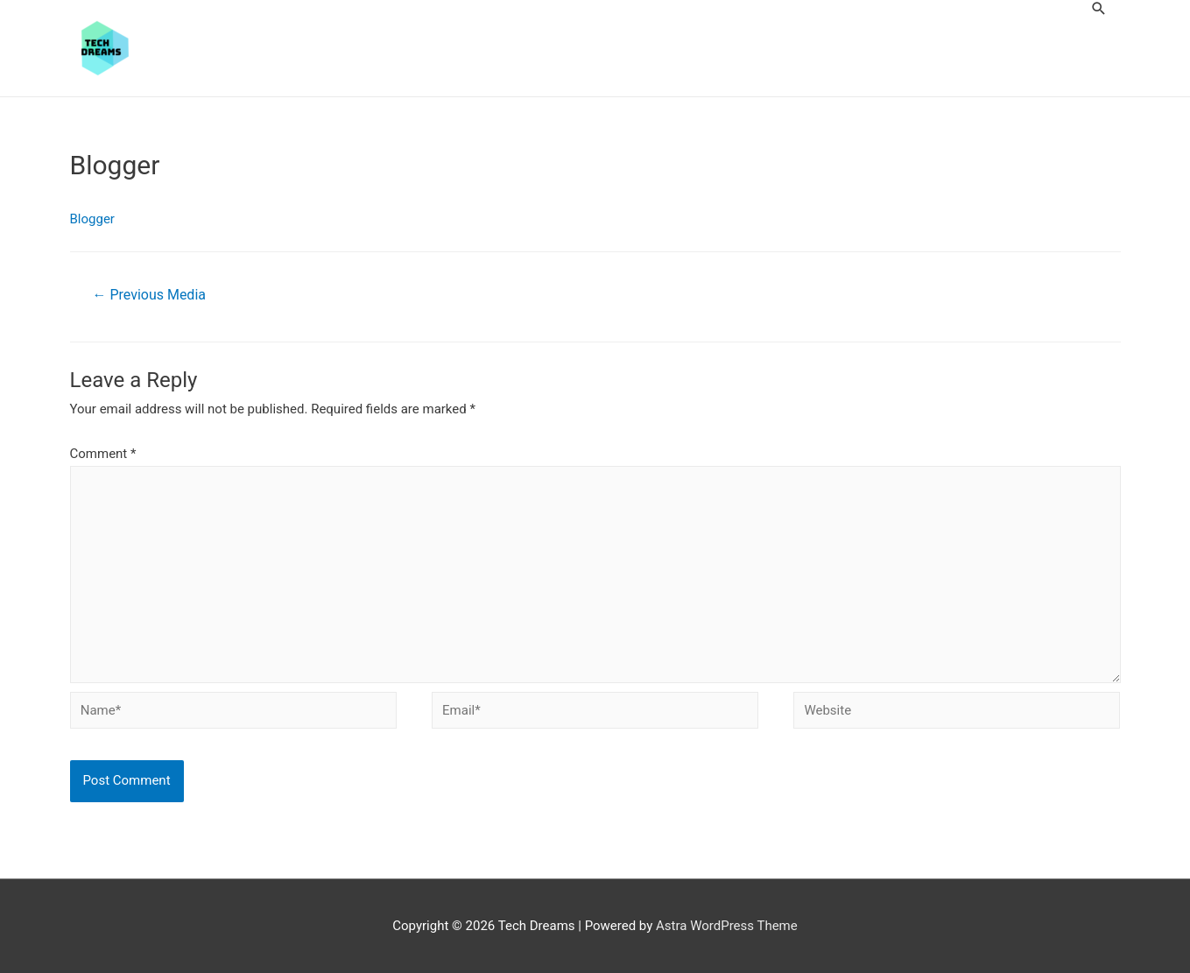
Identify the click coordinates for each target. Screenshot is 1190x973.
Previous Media (148, 294)
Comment (103, 454)
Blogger (92, 219)
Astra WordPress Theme (727, 926)
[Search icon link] (1099, 8)
